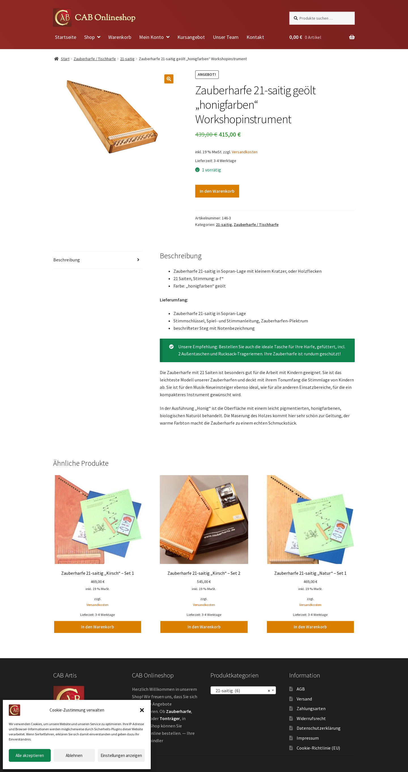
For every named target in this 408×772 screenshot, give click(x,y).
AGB (301, 688)
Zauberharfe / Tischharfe (95, 58)
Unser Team (226, 37)
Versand (304, 698)
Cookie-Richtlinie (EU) (318, 747)
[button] (142, 710)
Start (65, 58)
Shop (89, 37)
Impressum (308, 737)
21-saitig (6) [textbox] (241, 690)
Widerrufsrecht (311, 717)
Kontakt (255, 37)
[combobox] (243, 689)
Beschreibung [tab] (66, 260)
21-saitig (127, 58)
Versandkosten (245, 151)
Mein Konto (151, 37)
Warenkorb (119, 37)
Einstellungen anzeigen (121, 755)
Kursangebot (191, 37)
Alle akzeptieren (30, 755)
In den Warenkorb (217, 191)
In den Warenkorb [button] (97, 626)
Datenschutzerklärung (319, 727)
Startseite (65, 37)
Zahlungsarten (311, 708)
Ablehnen (74, 755)
